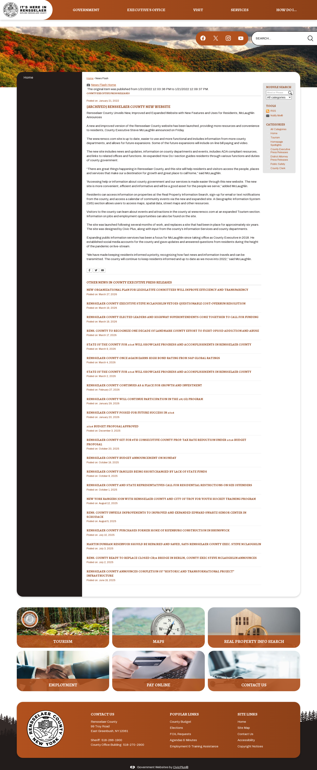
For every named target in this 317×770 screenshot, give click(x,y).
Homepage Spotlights (277, 137)
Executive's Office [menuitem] (146, 10)
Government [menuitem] (86, 10)
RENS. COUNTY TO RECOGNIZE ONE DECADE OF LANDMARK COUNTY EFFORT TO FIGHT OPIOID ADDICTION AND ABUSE (173, 324)
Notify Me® (277, 108)
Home (28, 71)
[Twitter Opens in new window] (96, 263)
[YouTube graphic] (240, 31)
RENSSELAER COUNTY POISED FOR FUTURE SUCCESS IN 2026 (130, 406)
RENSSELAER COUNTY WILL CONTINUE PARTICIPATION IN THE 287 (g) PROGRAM (145, 392)
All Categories (278, 122)
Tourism (275, 130)
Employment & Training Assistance (194, 739)
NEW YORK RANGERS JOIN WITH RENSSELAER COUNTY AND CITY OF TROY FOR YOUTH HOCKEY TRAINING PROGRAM (171, 492)
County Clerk (278, 161)
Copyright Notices (250, 739)
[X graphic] (215, 31)
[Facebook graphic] (203, 31)
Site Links (247, 707)
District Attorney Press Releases (279, 151)
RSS (273, 104)
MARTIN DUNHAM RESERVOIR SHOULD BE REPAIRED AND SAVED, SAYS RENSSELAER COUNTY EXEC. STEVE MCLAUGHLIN (174, 537)
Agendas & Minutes (183, 733)
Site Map (244, 721)
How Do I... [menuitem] (286, 10)
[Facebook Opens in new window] (89, 263)
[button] (310, 31)
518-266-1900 (111, 733)
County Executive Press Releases (280, 144)
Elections (176, 721)
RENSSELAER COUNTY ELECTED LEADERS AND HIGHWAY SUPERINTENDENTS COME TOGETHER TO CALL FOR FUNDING (172, 310)
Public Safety (278, 157)
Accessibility (246, 733)
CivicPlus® (180, 760)
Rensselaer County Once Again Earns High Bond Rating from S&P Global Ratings (153, 351)
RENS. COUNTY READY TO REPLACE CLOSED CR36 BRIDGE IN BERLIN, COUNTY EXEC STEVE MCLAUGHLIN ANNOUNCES (172, 551)
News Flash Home (103, 78)
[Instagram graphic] (228, 31)
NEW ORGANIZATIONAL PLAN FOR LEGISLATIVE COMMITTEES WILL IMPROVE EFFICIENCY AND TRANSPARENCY (167, 283)
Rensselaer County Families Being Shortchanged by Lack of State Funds (147, 465)
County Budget (180, 714)
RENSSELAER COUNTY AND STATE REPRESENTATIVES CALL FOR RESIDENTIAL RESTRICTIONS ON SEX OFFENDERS (169, 478)
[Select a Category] (279, 90)
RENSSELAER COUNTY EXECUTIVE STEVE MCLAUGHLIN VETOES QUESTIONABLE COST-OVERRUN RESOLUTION (166, 297)
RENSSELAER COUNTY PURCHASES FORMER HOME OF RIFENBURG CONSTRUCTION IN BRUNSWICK (158, 523)
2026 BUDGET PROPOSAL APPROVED (112, 419)
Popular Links (184, 707)
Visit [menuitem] (198, 10)
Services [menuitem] (239, 10)
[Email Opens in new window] (102, 263)
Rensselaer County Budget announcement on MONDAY (131, 451)
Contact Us (245, 727)
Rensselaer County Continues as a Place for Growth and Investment (144, 378)
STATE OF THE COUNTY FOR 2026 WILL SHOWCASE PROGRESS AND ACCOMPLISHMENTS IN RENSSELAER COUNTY (169, 338)
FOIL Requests (180, 727)
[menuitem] (49, 70)
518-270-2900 (133, 737)
